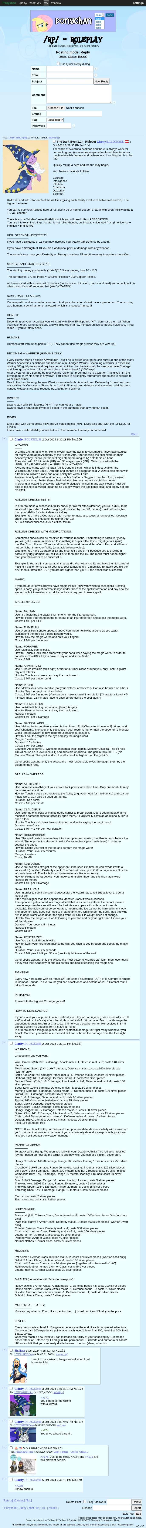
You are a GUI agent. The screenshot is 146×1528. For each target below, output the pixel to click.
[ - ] (5, 438)
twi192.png (54, 138)
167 (79, 1043)
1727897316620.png (17, 138)
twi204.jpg (58, 1392)
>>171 (45, 1397)
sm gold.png (61, 1354)
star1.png (61, 1425)
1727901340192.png (24, 1354)
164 (87, 145)
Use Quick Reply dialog (73, 64)
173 (80, 1388)
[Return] (63, 56)
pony (23, 2)
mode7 (56, 2)
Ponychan (9, 2)
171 (62, 1350)
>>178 (19, 1485)
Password (100, 1502)
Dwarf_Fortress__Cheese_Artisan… (71, 1452)
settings (138, 2)
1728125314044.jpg (23, 1452)
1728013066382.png (24, 1425)
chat (32, 2)
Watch (134, 434)
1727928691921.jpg (23, 1392)
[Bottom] (82, 56)
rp (46, 2)
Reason (87, 1507)
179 (79, 1480)
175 (80, 1421)
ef (39, 2)
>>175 (45, 1456)
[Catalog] (72, 56)
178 (60, 1448)
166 (79, 439)
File (89, 1502)
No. (82, 145)
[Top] (29, 1500)
